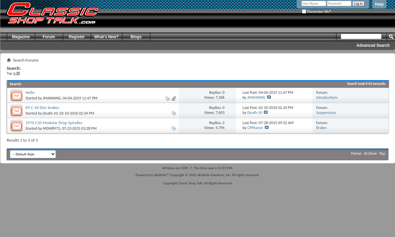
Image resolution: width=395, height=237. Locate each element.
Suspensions (326, 112)
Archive (370, 153)
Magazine (21, 37)
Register (77, 37)
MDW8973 (51, 128)
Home (356, 153)
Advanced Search (373, 45)
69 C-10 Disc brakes (42, 107)
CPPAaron (255, 127)
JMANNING (52, 98)
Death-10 (50, 113)
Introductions (327, 97)
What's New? (106, 37)
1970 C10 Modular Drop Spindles (54, 122)
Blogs (136, 37)
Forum (49, 37)
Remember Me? (316, 11)
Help (379, 4)
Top (382, 153)
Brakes (321, 127)
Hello (30, 92)
